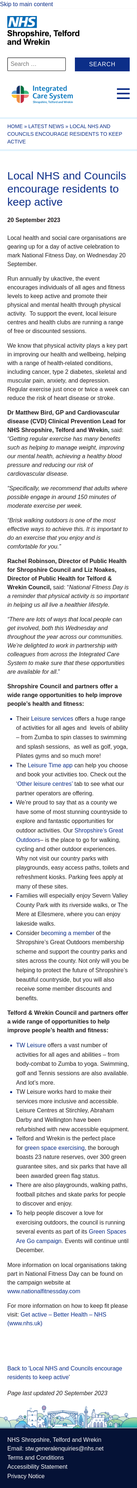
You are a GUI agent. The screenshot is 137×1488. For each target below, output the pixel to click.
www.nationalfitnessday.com (43, 1291)
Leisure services (52, 719)
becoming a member (67, 933)
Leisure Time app (50, 765)
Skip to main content (26, 4)
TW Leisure (31, 1045)
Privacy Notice (26, 1476)
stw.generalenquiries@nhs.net (64, 1448)
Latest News (46, 126)
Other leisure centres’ (45, 784)
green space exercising (54, 1148)
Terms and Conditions (35, 1458)
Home (15, 126)
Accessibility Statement (37, 1467)
